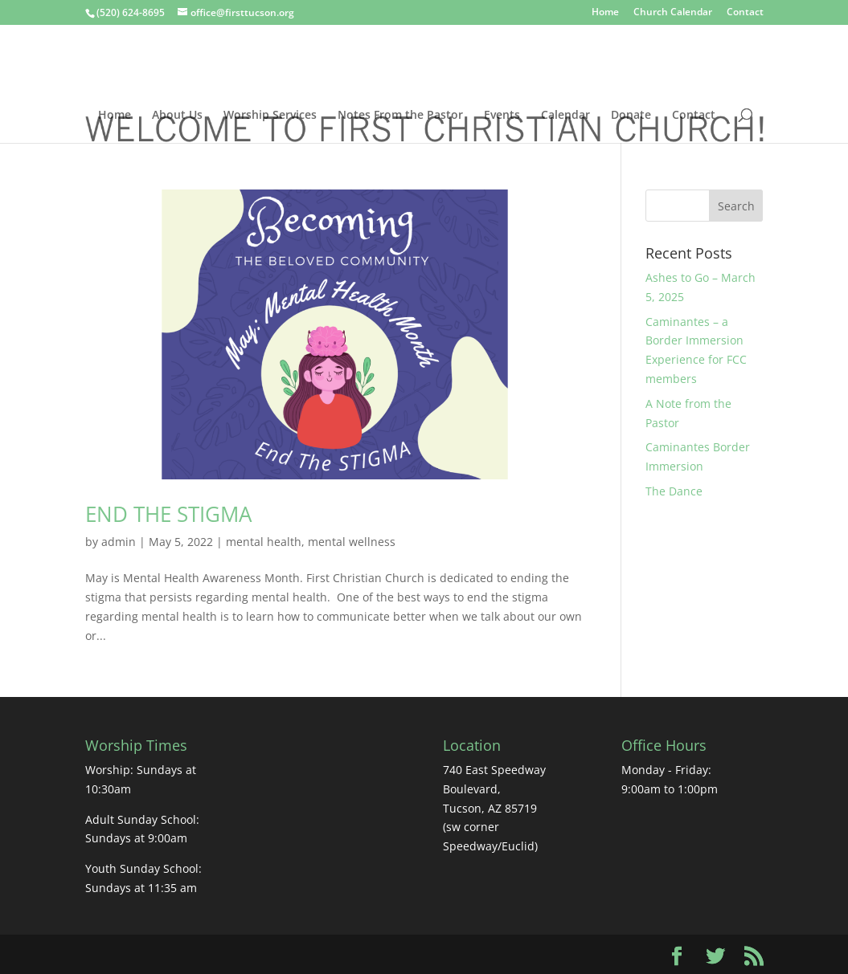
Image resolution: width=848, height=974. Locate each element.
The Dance (674, 491)
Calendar (565, 115)
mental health (263, 541)
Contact (745, 12)
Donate (631, 115)
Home (605, 12)
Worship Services (270, 115)
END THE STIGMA (168, 513)
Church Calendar (672, 12)
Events (502, 115)
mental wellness (351, 541)
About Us (177, 115)
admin (118, 541)
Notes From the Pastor (400, 115)
